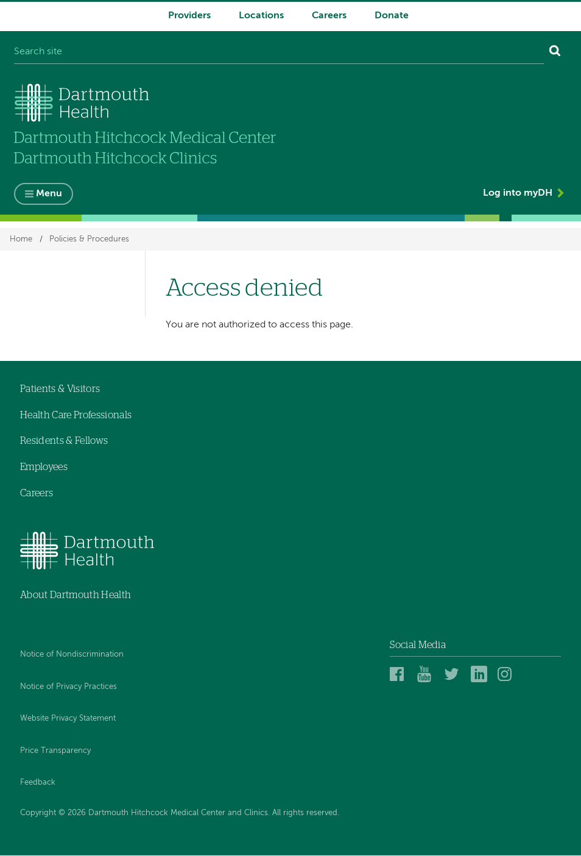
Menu (49, 194)
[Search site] (278, 52)
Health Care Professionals (76, 415)
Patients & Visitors (60, 389)
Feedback (37, 783)
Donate (392, 16)
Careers (329, 16)
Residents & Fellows (64, 441)
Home (21, 239)
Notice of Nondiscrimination (72, 654)
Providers (189, 16)
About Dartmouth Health (75, 596)
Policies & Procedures (89, 239)
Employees (44, 467)
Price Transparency (55, 751)
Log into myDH (517, 194)
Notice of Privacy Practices (68, 687)
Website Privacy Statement (68, 719)
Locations (261, 16)
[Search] (555, 52)
